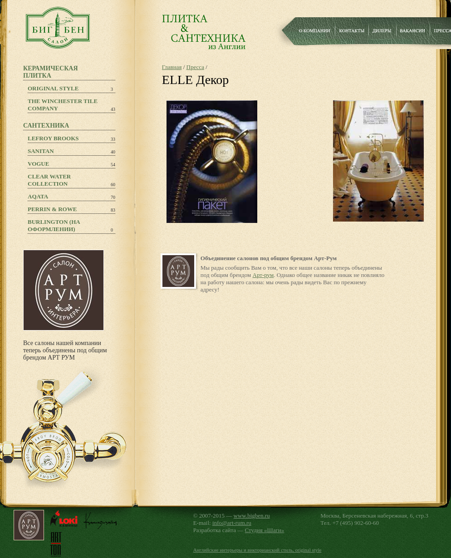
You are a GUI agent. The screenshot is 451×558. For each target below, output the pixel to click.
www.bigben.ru (252, 515)
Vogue (38, 163)
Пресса (195, 67)
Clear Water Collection (49, 180)
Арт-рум (263, 275)
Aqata (38, 196)
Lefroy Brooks (53, 138)
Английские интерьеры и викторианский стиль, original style (257, 550)
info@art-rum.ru (231, 522)
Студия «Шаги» (264, 530)
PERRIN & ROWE (52, 209)
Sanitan (41, 151)
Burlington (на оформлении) (54, 225)
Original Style (53, 88)
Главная (172, 67)
